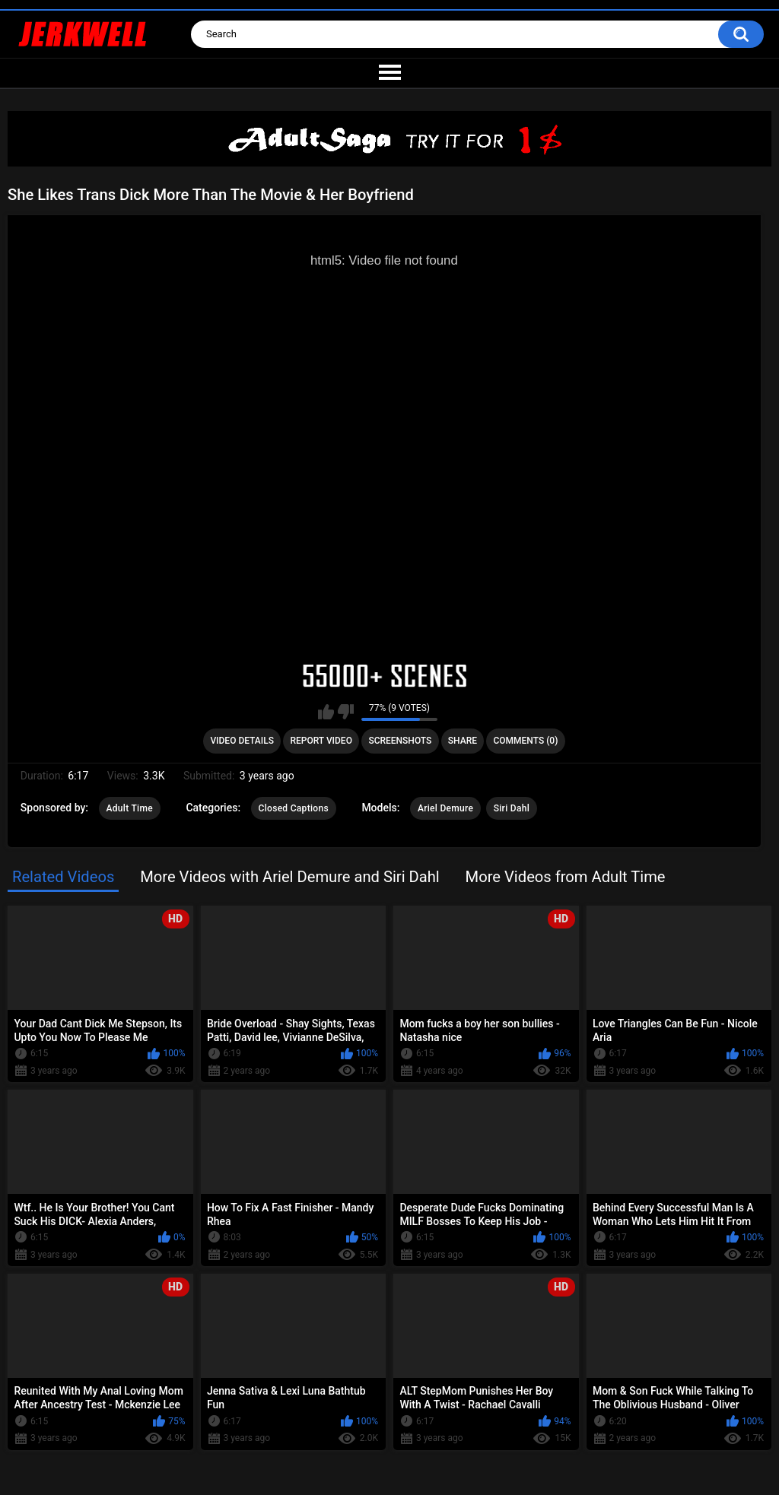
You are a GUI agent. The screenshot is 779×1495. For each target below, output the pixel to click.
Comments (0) (525, 740)
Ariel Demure (445, 808)
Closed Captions (294, 808)
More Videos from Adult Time (566, 877)
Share (462, 740)
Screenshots (399, 740)
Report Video (320, 740)
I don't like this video (346, 711)
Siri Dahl (511, 808)
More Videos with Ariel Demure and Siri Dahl (290, 877)
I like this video (326, 711)
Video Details (242, 740)
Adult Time (130, 808)
